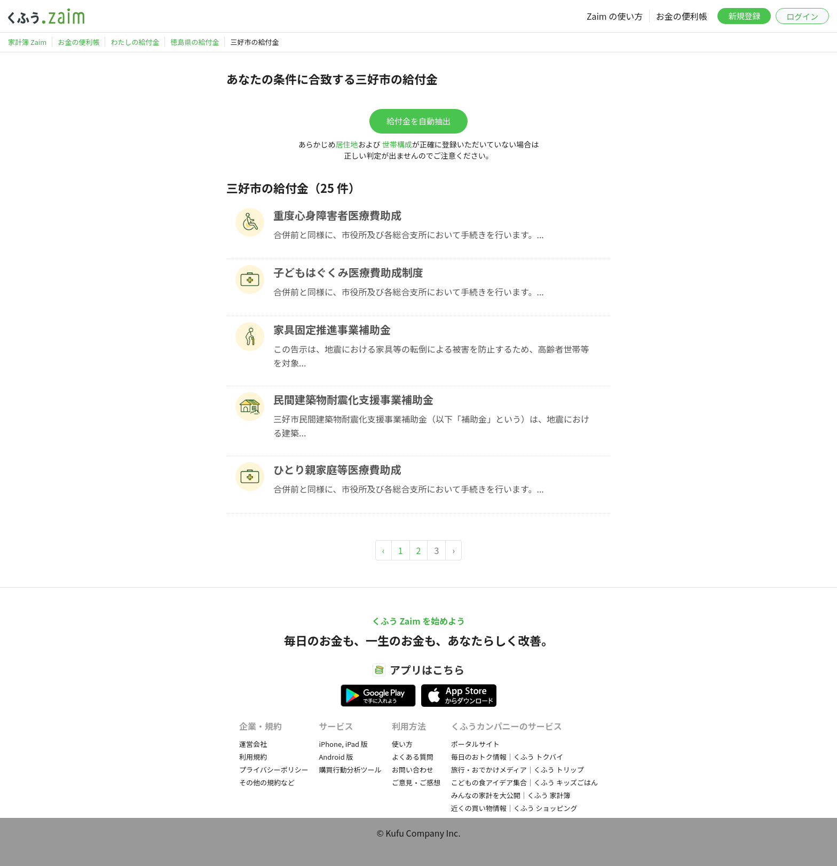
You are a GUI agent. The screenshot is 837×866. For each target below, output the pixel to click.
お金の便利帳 (681, 16)
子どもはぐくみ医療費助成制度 (348, 272)
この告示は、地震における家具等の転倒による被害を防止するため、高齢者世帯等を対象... (431, 355)
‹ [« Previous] (383, 550)
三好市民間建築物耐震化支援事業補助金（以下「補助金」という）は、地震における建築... (431, 425)
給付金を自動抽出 (418, 121)
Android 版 (336, 757)
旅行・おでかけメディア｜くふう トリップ (517, 769)
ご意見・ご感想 (416, 782)
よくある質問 (412, 757)
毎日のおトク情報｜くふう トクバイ (507, 757)
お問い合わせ (412, 769)
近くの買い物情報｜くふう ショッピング (514, 808)
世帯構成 (397, 144)
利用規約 (253, 757)
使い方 (402, 744)
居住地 (347, 144)
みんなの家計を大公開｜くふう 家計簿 (511, 795)
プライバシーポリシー (274, 769)
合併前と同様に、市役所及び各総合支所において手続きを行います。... (408, 234)
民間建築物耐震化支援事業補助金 (353, 399)
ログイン (802, 16)
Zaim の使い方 (615, 16)
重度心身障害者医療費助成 (337, 215)
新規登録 (744, 15)
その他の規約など (267, 782)
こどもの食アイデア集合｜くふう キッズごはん (524, 782)
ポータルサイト (475, 744)
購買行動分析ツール (350, 769)
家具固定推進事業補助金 (332, 329)
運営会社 (253, 744)
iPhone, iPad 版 (343, 744)
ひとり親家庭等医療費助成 (337, 469)
